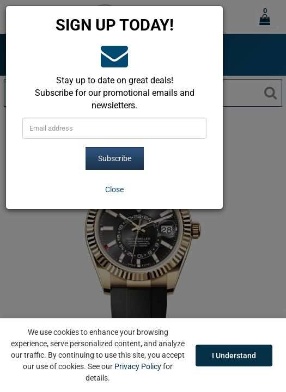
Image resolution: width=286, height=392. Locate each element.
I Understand (234, 355)
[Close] (114, 189)
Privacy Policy (137, 366)
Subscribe (115, 158)
